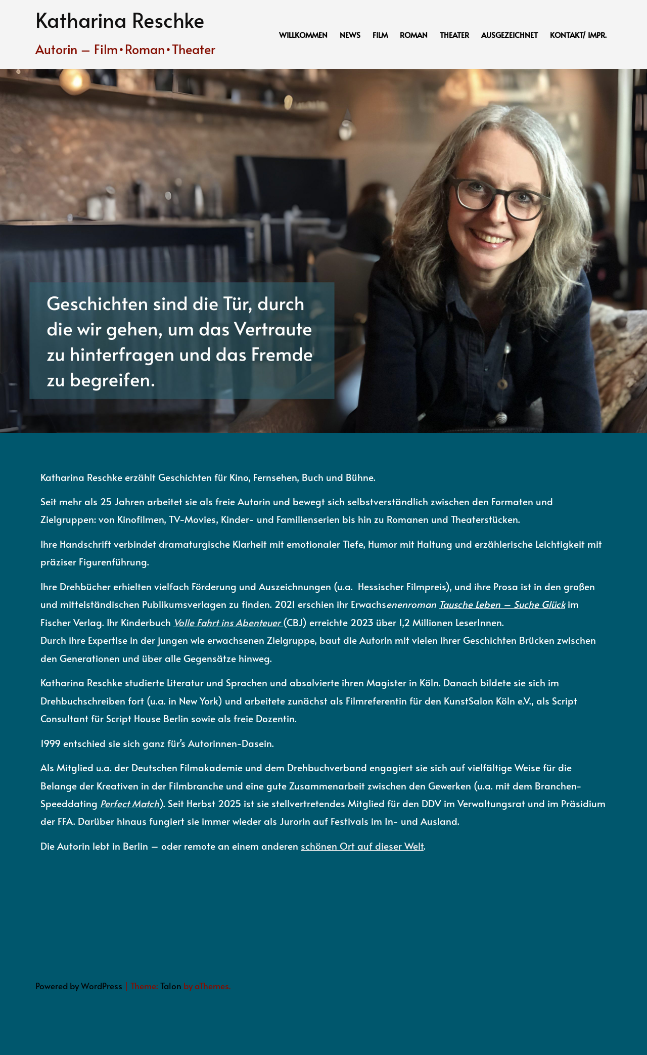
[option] (323, 251)
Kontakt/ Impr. (578, 34)
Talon (170, 986)
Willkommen (303, 34)
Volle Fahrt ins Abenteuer (227, 622)
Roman (414, 34)
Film (380, 34)
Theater (454, 34)
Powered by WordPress (78, 986)
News (350, 34)
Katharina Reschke (119, 19)
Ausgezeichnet (509, 34)
